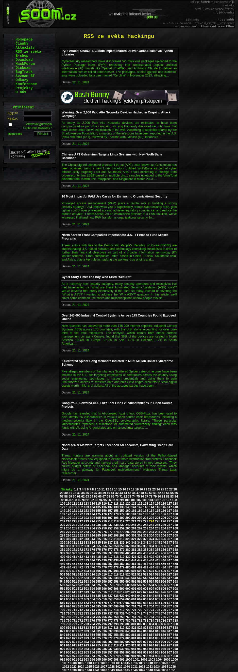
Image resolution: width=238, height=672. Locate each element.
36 (91, 493)
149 (62, 510)
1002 (144, 659)
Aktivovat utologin (39, 124)
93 (96, 500)
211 (74, 521)
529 (62, 578)
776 (104, 620)
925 (157, 645)
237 (110, 525)
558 (115, 581)
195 (98, 518)
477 (110, 567)
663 (145, 599)
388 (175, 549)
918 (115, 645)
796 (104, 624)
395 (98, 553)
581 (133, 585)
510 (68, 574)
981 (133, 656)
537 (110, 578)
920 (127, 645)
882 (139, 638)
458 (115, 564)
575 (98, 585)
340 (127, 542)
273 (86, 532)
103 (144, 500)
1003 (151, 659)
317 (110, 539)
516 (104, 574)
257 (110, 528)
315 (98, 539)
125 (157, 503)
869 (62, 638)
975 (98, 656)
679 (122, 603)
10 (98, 489)
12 (107, 489)
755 (98, 617)
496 (104, 571)
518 (115, 574)
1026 (96, 666)
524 (151, 574)
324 (151, 539)
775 (98, 620)
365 (157, 546)
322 (139, 539)
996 (104, 659)
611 (74, 592)
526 (163, 574)
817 (110, 627)
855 (98, 635)
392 (80, 553)
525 (157, 574)
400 (127, 553)
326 (163, 539)
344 (151, 542)
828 (175, 627)
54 (167, 493)
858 (115, 635)
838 (115, 631)
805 (157, 624)
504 (151, 571)
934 (92, 649)
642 (139, 596)
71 (121, 496)
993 (86, 659)
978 (115, 656)
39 (104, 493)
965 (157, 652)
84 (176, 496)
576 (104, 585)
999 (122, 659)
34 (82, 493)
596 (104, 588)
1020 (164, 663)
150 (68, 510)
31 (70, 493)
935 (98, 649)
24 (158, 489)
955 (98, 652)
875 (98, 638)
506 (163, 571)
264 (151, 528)
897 (110, 642)
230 (68, 525)
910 (68, 645)
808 (175, 624)
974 (92, 656)
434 (92, 560)
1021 (172, 663)
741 (133, 613)
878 (115, 638)
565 (157, 581)
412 (80, 557)
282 (139, 532)
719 (122, 610)
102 (139, 500)
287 (169, 532)
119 (122, 503)
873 (86, 638)
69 (112, 496)
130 (68, 507)
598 (115, 588)
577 (110, 585)
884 (151, 638)
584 (151, 585)
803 (145, 624)
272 (80, 532)
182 (139, 514)
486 (163, 567)
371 (74, 549)
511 (74, 574)
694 (92, 606)
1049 (157, 670)
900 (127, 642)
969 (62, 656)
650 (68, 599)
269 (62, 532)
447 (169, 560)
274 (92, 532)
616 (104, 592)
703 (145, 606)
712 (80, 610)
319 (122, 539)
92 (92, 500)
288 (175, 532)
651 (74, 599)
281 (133, 532)
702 (139, 606)
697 (110, 606)
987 (169, 656)
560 (127, 581)
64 (91, 496)
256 (104, 528)
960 (127, 652)
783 (145, 620)
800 (127, 624)
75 (138, 496)
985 (157, 656)
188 (175, 514)
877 (110, 638)
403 (145, 553)
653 (86, 599)
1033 (149, 666)
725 (157, 610)
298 (115, 535)
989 (62, 659)
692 (80, 606)
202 (139, 518)
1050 (164, 670)
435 (98, 560)
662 (139, 599)
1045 (126, 670)
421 (133, 557)
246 (163, 525)
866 (163, 635)
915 (98, 645)
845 (157, 631)
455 (98, 564)
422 (139, 557)
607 (169, 588)
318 (115, 539)
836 (104, 631)
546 (163, 578)
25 (162, 489)
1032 (142, 666)
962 (139, 652)
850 (68, 635)
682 (139, 603)
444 (151, 560)
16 (124, 489)
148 (175, 507)
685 (157, 603)
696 (104, 606)
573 (86, 585)
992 (80, 659)
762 (139, 617)
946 (163, 649)
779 (122, 620)
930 (68, 649)
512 (80, 574)
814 (92, 627)
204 (151, 518)
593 (86, 588)
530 (68, 578)
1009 (80, 663)
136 (104, 507)
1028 (111, 666)
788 (175, 620)
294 (92, 535)
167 (169, 510)
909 (62, 645)
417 (110, 557)
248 (175, 525)
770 (68, 620)
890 (68, 642)
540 (127, 578)
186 (163, 514)
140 (127, 507)
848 (175, 631)
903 (145, 642)
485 (157, 567)
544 (151, 578)
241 (133, 525)
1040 (88, 670)
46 (133, 493)
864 (151, 635)
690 (68, 606)
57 (61, 496)
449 (62, 564)
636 (104, 596)
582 (139, 585)
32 (74, 493)
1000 (128, 659)
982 (139, 656)
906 (163, 642)
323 (145, 539)
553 (86, 581)
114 (92, 503)
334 (92, 542)
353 (86, 546)
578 (115, 585)
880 (127, 638)
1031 (134, 666)
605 (157, 588)
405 (157, 553)
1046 (134, 670)
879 (122, 638)
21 (145, 489)
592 (80, 588)
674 (92, 603)
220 (127, 521)
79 (155, 496)
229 (62, 525)
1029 (119, 666)
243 (145, 525)
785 (157, 620)
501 (133, 571)
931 (74, 649)
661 (133, 599)
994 (92, 659)
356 (104, 546)
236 (104, 525)
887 (169, 638)
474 (92, 567)
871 (74, 638)
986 (163, 656)
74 (133, 496)
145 (157, 507)
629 (62, 596)
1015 (126, 663)
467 (169, 564)
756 (104, 617)
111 (74, 503)
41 (112, 493)
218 (115, 521)
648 (175, 596)
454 (92, 564)
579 (122, 585)
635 (98, 596)
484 (151, 567)
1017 (142, 663)
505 (157, 571)
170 (68, 514)
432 (80, 560)
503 (145, 571)
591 (74, 588)
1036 (172, 666)
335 (98, 542)
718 (115, 610)
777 (110, 620)
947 (169, 649)
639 (122, 596)
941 (133, 649)
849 (62, 635)
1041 (96, 670)
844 (151, 631)
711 (74, 610)
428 (175, 557)
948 (175, 649)
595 (98, 588)
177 (110, 514)
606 (163, 588)
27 (171, 489)
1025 (88, 666)
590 (68, 588)
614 (92, 592)
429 (62, 560)
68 (108, 496)
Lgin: (13, 113)
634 (92, 596)
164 (151, 510)
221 (133, 521)
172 (80, 514)
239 (122, 525)
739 (122, 613)
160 (127, 510)
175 (98, 514)
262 (139, 528)
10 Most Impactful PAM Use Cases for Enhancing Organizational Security (114, 196)
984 (151, 656)
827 (169, 627)
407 (169, 553)
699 (122, 606)
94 (101, 500)
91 (88, 500)
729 (62, 613)
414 (92, 557)
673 (86, 603)
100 (127, 500)
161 (133, 510)
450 (68, 564)
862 (139, 635)
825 (157, 627)
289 (62, 535)
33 (78, 493)
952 (80, 652)
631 (74, 596)
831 (74, 631)
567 (169, 581)
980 (127, 656)
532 (80, 578)
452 (80, 564)
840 (127, 631)
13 (111, 489)
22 (149, 489)
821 (133, 627)
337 (110, 542)
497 (110, 571)
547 (169, 578)
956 (104, 652)
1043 (111, 670)
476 (104, 567)
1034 (157, 666)
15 (120, 489)
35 (87, 493)
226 (163, 521)
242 (139, 525)
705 (157, 606)
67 (104, 496)
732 (80, 613)
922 (139, 645)
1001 (136, 659)
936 (104, 649)
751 (74, 617)
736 (104, 613)
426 (163, 557)
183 (145, 514)
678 (115, 603)
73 (129, 496)
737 (110, 613)
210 (68, 521)
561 (133, 581)
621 (133, 592)
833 (86, 631)
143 (145, 507)
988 (175, 656)
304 (151, 535)
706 (163, 606)
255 (98, 528)
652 (80, 599)
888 (175, 638)
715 (98, 610)
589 (62, 588)
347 (169, 542)
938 (115, 649)
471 (74, 567)
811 (74, 627)
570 (68, 585)
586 (163, 585)
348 (175, 542)
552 (80, 581)
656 (104, 599)
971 (74, 656)
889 (62, 642)
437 (110, 560)
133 (86, 507)
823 (145, 627)
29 (61, 493)
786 (163, 620)
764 (151, 617)
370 (68, 549)
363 (145, 546)
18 (132, 489)
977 (110, 656)
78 (150, 496)
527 (169, 574)
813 (86, 627)
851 (74, 635)
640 (127, 596)
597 (110, 588)
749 (62, 617)
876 (104, 638)
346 (163, 542)
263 (145, 528)
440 (127, 560)
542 (139, 578)
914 (92, 645)
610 (68, 592)
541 (133, 578)
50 (150, 493)
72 (125, 496)
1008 (73, 663)
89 (79, 500)
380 (127, 549)
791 (74, 624)
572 (80, 585)
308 (175, 535)
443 (145, 560)
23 (154, 489)
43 (121, 493)
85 (62, 500)
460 (127, 564)
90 (84, 500)
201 (133, 518)
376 (104, 549)
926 (163, 645)
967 (169, 652)
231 (74, 525)
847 (169, 631)
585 (157, 585)
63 (87, 496)
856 (104, 635)
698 (115, 606)
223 (145, 521)
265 (157, 528)
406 (163, 553)
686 (163, 603)
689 (62, 606)
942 (139, 649)
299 (122, 535)
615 (98, 592)
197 (110, 518)
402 (139, 553)
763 (145, 617)
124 (151, 503)
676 (104, 603)
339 (122, 542)
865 (157, 635)
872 (80, 638)
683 (145, 603)
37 (95, 493)
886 (163, 638)
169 (62, 514)
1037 (65, 670)
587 (169, 585)
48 (142, 493)
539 (122, 578)
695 (98, 606)
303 (145, 535)
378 (115, 549)
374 (92, 549)
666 (163, 599)
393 (86, 553)
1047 (142, 670)
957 (110, 652)
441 (133, 560)
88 (75, 500)
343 (145, 542)
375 (98, 549)
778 (115, 620)
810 (68, 627)
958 (115, 652)
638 (115, 596)
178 (115, 514)
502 (139, 571)
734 (92, 613)
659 (122, 599)
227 (169, 521)
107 (168, 500)
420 (127, 557)
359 (122, 546)
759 (122, 617)
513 (86, 574)
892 (80, 642)
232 (80, 525)
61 (78, 496)
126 (163, 503)
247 (169, 525)
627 (169, 592)
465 (157, 564)
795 (98, 624)
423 (145, 557)
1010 (88, 663)
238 (115, 525)
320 (127, 539)
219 (122, 521)
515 (98, 574)
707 (169, 606)
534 (92, 578)
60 (74, 496)
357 (110, 546)
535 (98, 578)
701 (133, 606)
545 (157, 578)
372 (80, 549)
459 (122, 564)
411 (74, 557)
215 (98, 521)
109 (62, 503)
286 (163, 532)
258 (115, 528)
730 (68, 613)
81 (163, 496)
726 (163, 610)
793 (86, 624)
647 (169, 596)
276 (104, 532)
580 (127, 585)
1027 (103, 666)
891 (74, 642)
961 (133, 652)
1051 (172, 670)
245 (157, 525)
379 (122, 549)
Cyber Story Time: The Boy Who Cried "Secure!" (97, 277)
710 (68, 610)
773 (86, 620)
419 (122, 557)
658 (115, 599)
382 (139, 549)
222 (139, 521)
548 (175, 578)
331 (74, 542)
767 (169, 617)
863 (145, 635)
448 (175, 560)
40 (108, 493)
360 (127, 546)
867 (169, 635)
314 (92, 539)
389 (62, 553)
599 (122, 588)
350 (68, 546)
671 (74, 603)
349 (62, 546)
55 (172, 493)
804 (151, 624)
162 (139, 510)
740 (127, 613)
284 (151, 532)
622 (139, 592)
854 (92, 635)
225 (157, 521)
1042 (103, 670)
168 (175, 510)
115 (98, 503)
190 (68, 518)
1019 (157, 663)
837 (110, 631)
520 (127, 574)
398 (115, 553)
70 (116, 496)
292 (80, 535)
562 (139, 581)
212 (80, 521)
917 (110, 645)
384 (151, 549)
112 (80, 503)
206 (163, 518)
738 (115, 613)
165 (157, 510)
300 (127, 535)
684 (151, 603)
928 (175, 645)
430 (68, 560)
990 (68, 659)
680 (127, 603)
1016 (134, 663)
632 (80, 596)
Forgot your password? (37, 127)
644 (151, 596)
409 (62, 557)
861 (133, 635)
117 (110, 503)
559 (122, 581)
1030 (126, 666)
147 (169, 507)
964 (151, 652)
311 (74, 539)
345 (157, 542)
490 (68, 571)
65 (95, 496)
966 (163, 652)
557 (110, 581)
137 (110, 507)
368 (175, 546)
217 (110, 521)
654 (92, 599)
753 (86, 617)
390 (68, 553)
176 (104, 514)
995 (98, 659)
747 (169, 613)
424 (151, 557)
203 (145, 518)
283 (145, 532)
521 (133, 574)
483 (145, 567)
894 (92, 642)
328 (175, 539)
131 (74, 507)
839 (122, 631)
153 (86, 510)
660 (127, 599)
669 (62, 603)
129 (62, 507)
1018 (149, 663)
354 (92, 546)
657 (110, 599)
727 (169, 610)
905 (157, 642)
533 (86, 578)
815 (98, 627)
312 (80, 539)
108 (174, 500)
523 (145, 574)
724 (151, 610)
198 (115, 518)
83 (172, 496)
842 (139, 631)
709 (62, 610)
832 (80, 631)
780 (127, 620)
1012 (103, 663)
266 (163, 528)
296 (104, 535)
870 (68, 638)
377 (110, 549)
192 (80, 518)
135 (98, 507)
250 (68, 528)
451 (74, 564)
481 (133, 567)
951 (74, 652)
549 (62, 581)
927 (169, 645)
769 (62, 620)
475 (98, 567)
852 (80, 635)
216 (104, 521)
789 (62, 624)
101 (132, 500)
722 (139, 610)
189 (62, 518)
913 (86, 645)
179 (122, 514)
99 (122, 500)
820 (127, 627)
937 (110, 649)
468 (175, 564)
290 (68, 535)
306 (163, 535)
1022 (65, 666)
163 (145, 510)
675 (98, 603)
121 (133, 503)
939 (122, 649)
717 (110, 610)
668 (175, 599)
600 (127, 588)
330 (68, 542)
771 (74, 620)
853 (86, 635)
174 (92, 514)
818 (115, 627)
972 (80, 656)
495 (98, 571)
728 (175, 610)
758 (115, 617)
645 (157, 596)
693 (86, 606)
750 (68, 617)
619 (122, 592)
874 (92, 638)
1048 (149, 670)
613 (86, 592)
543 (145, 578)
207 (169, 518)
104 (150, 500)
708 (175, 606)
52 (159, 493)
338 (115, 542)
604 (151, 588)
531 (74, 578)
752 (80, 617)
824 (151, 627)
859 (122, 635)
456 (104, 564)
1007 (65, 663)
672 (80, 603)
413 (86, 557)
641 (133, 596)
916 (104, 645)
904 (151, 642)
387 (169, 549)
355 (98, 546)
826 (163, 627)
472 (80, 567)
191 (74, 518)
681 (133, 603)
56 (176, 493)
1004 (159, 659)
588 (175, 585)
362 (139, 546)
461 (133, 564)
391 (74, 553)
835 (98, 631)
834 (92, 631)
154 (92, 510)
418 (115, 557)
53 (163, 493)
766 (163, 617)
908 (175, 642)
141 (133, 507)
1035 (164, 666)
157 (110, 510)
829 (62, 631)
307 (169, 535)
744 (151, 613)
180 (127, 514)
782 (139, 620)
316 (104, 539)
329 (62, 542)
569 (62, 585)
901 (133, 642)
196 (104, 518)
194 (92, 518)
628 (175, 592)
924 (151, 645)
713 (86, 610)
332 (80, 542)
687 (169, 603)
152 (80, 510)
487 (169, 567)
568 (175, 581)
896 (104, 642)
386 (163, 549)
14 (115, 489)
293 (86, 535)
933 (86, 649)
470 (68, 567)
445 (157, 560)
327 (169, 539)
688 (175, 603)
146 (163, 507)
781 (133, 620)
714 (92, 610)
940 (127, 649)
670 (68, 603)
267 (169, 528)
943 (145, 649)
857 (110, 635)
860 (127, 635)
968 (175, 652)
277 (110, 532)
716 (104, 610)
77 (146, 496)
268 (175, 528)
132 (80, 507)
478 (115, 567)
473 (86, 567)
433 (86, 560)
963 (145, 652)
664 (151, 599)
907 (169, 642)
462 (139, 564)
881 (133, 638)
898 (115, 642)
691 (74, 606)
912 (80, 645)
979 (122, 656)
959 (122, 652)
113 (86, 503)
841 (133, 631)
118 (115, 503)
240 (127, 525)
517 (110, 574)
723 (145, 610)
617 (110, 592)
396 (104, 553)
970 (68, 656)
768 (175, 617)
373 (86, 549)
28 (175, 489)
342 (139, 542)
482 (139, 567)
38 (99, 493)
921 (133, 645)
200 (127, 518)
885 (157, 638)
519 (122, 574)
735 (98, 613)
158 (115, 510)
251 (74, 528)
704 (151, 606)
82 (167, 496)
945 (157, 649)
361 (133, 546)
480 (127, 567)
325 (157, 539)
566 (163, 581)
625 (157, 592)
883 (145, 638)
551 (74, 581)
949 (62, 652)
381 (133, 549)
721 (133, 610)
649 (62, 599)
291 (74, 535)
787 (169, 620)
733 (86, 613)
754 (92, 617)
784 (151, 620)
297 (110, 535)
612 (80, 592)
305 (157, 535)
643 (145, 596)
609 (62, 592)
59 (70, 496)
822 (139, 627)
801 (133, 624)
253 (86, 528)
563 (145, 581)
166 (163, 510)
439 (122, 560)
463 (145, 564)
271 (74, 532)
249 (62, 528)
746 (163, 613)
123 (145, 503)
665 (157, 599)
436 (104, 560)
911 (74, 645)
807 (169, 624)
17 (128, 489)
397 (110, 553)
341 (133, 542)
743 (145, 613)
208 (175, 518)
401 (133, 553)
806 (163, 624)
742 (139, 613)
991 (74, 659)
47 (138, 493)
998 (115, 659)
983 (145, 656)
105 (156, 500)
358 (115, 546)
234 (92, 525)
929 (62, 649)
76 (142, 496)
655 (98, 599)
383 (145, 549)
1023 (73, 666)
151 (74, 510)
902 (139, 642)
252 (80, 528)
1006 (174, 659)
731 (74, 613)
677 (110, 603)
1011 (96, 663)
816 (104, 627)
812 (80, 627)
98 (117, 500)
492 (80, 571)
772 (80, 620)
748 (175, 613)
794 (92, 624)
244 (151, 525)
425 (157, 557)
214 (92, 521)
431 (74, 560)
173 (86, 514)
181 (133, 514)
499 (122, 571)
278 (115, 532)
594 (92, 588)
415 (98, 557)
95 (105, 500)
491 (74, 571)
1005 (166, 659)
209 (62, 521)
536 (104, 578)
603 (145, 588)
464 (151, 564)
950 (68, 652)
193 (86, 518)
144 (151, 507)
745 (157, 613)
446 (163, 560)
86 (67, 500)
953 (86, 652)
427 (169, 557)
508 (175, 571)
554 (92, 581)
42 (116, 493)
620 (127, 592)
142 (139, 507)
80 (159, 496)
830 (68, 631)
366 (163, 546)
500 (127, 571)
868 (175, 635)
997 (110, 659)
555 (98, 581)
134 (92, 507)
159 (122, 510)
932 (80, 649)
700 (127, 606)
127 (169, 503)
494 (92, 571)
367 (169, 546)
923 (145, 645)
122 (139, 503)
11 (103, 489)
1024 (80, 666)
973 (86, 656)
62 (82, 496)
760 (127, 617)
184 (151, 514)
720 (127, 610)
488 (175, 567)
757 (110, 617)
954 (92, 652)
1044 (119, 670)
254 (92, 528)
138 (115, 507)
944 (151, 649)
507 (169, 571)
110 (68, 503)
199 (122, 518)
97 (113, 500)
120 (127, 503)
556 (104, 581)
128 (175, 503)
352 (80, 546)
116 (104, 503)
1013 (111, 663)
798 (115, 624)
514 (92, 574)
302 (139, 535)
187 (169, 514)
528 (175, 574)
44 (125, 493)
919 (122, 645)
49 (146, 493)
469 (62, 567)
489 (62, 571)
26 (166, 489)
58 (66, 496)
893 (86, 642)
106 (162, 500)
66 (99, 496)
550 (68, 581)
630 (68, 596)
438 (115, 560)
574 (92, 585)
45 (129, 493)
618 (115, 592)
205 (157, 518)
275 (98, 532)
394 (92, 553)
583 (145, 585)
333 (86, 542)
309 (62, 539)
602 (139, 588)
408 (175, 553)
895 (98, 642)
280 (127, 532)
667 (169, 599)
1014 (119, 663)
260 (127, 528)
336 (104, 542)
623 (145, 592)
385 (157, 549)
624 (151, 592)
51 (155, 493)
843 (145, 631)
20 (141, 489)
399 (122, 553)
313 (86, 539)
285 (157, 532)
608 (175, 588)
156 (104, 510)
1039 (80, 670)
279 (122, 532)
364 (151, 546)
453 (86, 564)
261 (133, 528)
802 (139, 624)
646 (163, 596)
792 (80, 624)
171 (74, 514)
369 (62, 549)
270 (68, 532)
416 (104, 557)
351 (74, 546)
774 (92, 620)
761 (133, 617)
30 (66, 493)
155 (98, 510)
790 (68, 624)
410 (68, 557)
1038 (73, 670)
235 (98, 525)
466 (163, 564)
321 (133, 539)
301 (133, 535)
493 (86, 571)
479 (122, 567)
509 (62, 574)
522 (139, 574)
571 (74, 585)
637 (110, 596)
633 (86, 596)
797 (110, 624)
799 (122, 624)
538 (115, 578)
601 (133, 588)
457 (110, 564)
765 (157, 617)
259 (122, 528)
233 (86, 525)
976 (104, 656)
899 (122, 642)
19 (137, 489)
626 (163, 592)
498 (115, 571)
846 (163, 631)
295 (98, 535)
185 (157, 514)
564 (151, 581)
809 (62, 627)
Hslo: (13, 119)
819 (122, 627)
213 (86, 521)
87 (71, 500)
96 (109, 500)
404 (151, 553)
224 (151, 521)
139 (122, 507)
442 (139, 560)
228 (175, 521)
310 (68, 539)
